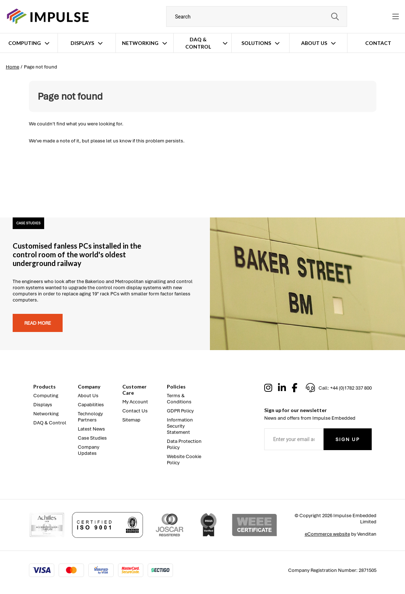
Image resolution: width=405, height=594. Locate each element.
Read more (37, 323)
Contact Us (135, 411)
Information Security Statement (180, 426)
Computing (24, 43)
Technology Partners (90, 417)
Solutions (256, 43)
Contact (378, 43)
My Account (135, 402)
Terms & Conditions (179, 398)
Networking (140, 43)
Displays (82, 43)
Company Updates (88, 450)
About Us (314, 43)
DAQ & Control (198, 43)
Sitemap (131, 420)
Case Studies (92, 438)
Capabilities (91, 405)
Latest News (91, 429)
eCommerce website (327, 534)
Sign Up (348, 439)
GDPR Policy (180, 411)
